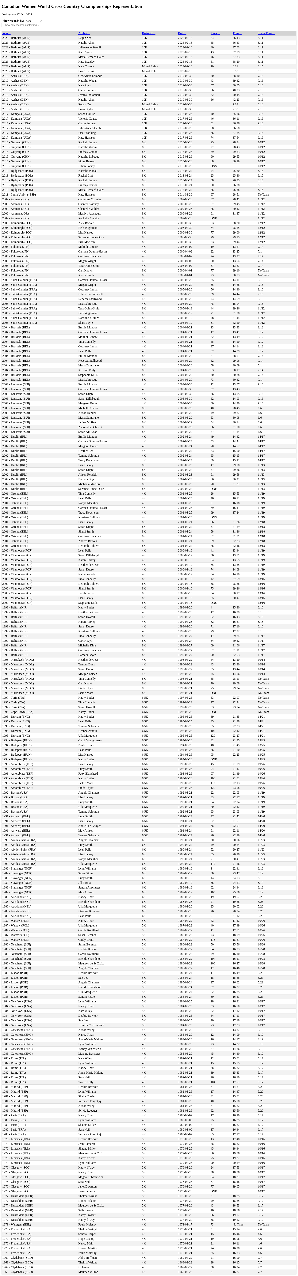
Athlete (84, 33)
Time (237, 33)
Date (182, 33)
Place (215, 33)
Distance (148, 33)
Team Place (266, 33)
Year (6, 33)
